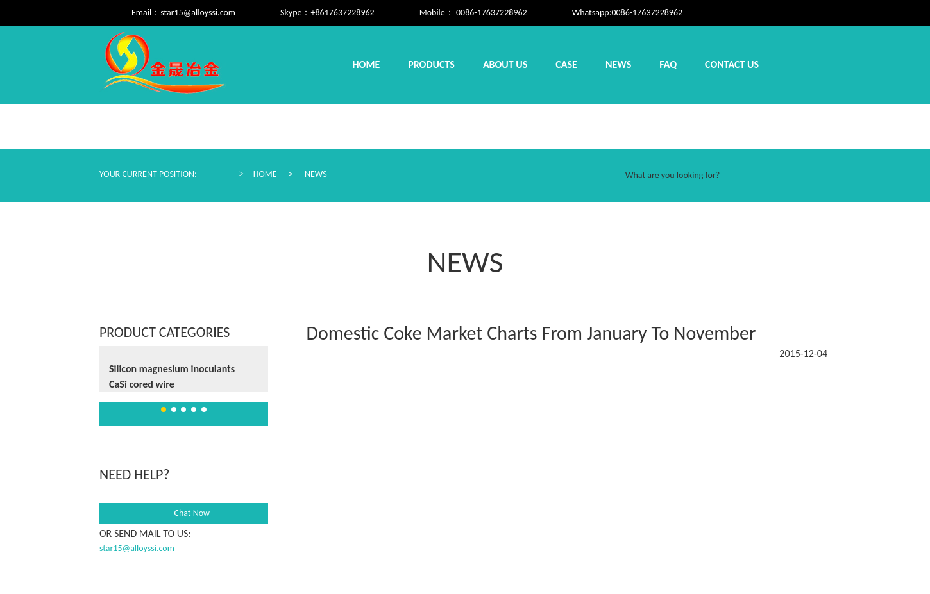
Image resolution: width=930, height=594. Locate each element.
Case (566, 64)
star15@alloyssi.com (197, 12)
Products (431, 64)
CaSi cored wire (141, 384)
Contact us (732, 64)
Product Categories (164, 332)
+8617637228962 (342, 12)
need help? (134, 474)
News (618, 64)
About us (505, 64)
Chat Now (183, 513)
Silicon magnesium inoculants (172, 369)
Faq (668, 64)
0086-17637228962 (646, 12)
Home (366, 64)
